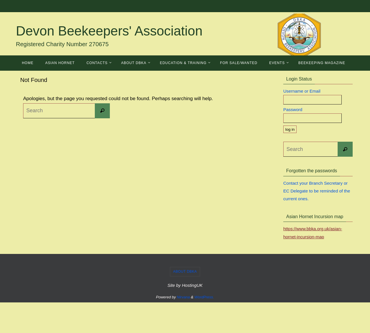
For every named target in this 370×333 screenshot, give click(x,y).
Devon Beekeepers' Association (109, 30)
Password (292, 109)
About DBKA (185, 271)
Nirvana (183, 296)
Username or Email (301, 91)
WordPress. (204, 296)
